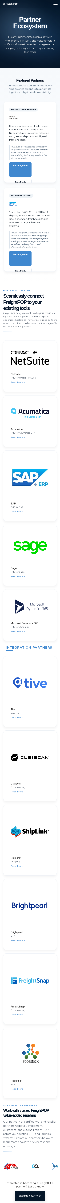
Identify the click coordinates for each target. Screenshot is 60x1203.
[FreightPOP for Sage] (30, 555)
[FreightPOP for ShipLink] (30, 840)
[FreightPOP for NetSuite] (30, 366)
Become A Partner (30, 1196)
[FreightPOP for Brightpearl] (30, 914)
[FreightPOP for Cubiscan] (30, 765)
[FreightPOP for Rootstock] (30, 1062)
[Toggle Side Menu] (55, 3)
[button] (6, 1166)
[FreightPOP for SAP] (30, 485)
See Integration (20, 165)
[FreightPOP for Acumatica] (30, 421)
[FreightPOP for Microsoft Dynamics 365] (30, 615)
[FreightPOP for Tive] (30, 691)
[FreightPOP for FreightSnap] (30, 988)
